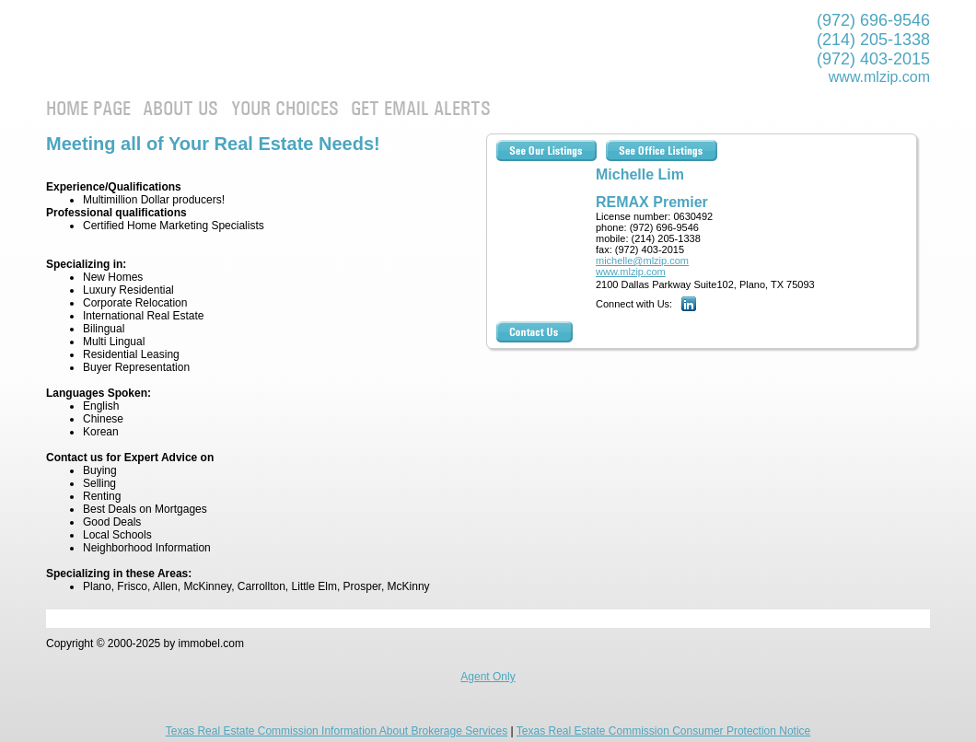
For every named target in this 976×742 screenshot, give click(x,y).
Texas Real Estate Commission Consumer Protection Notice (663, 731)
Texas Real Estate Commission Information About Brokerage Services (337, 731)
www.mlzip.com (879, 77)
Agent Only (487, 676)
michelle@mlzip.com (642, 260)
